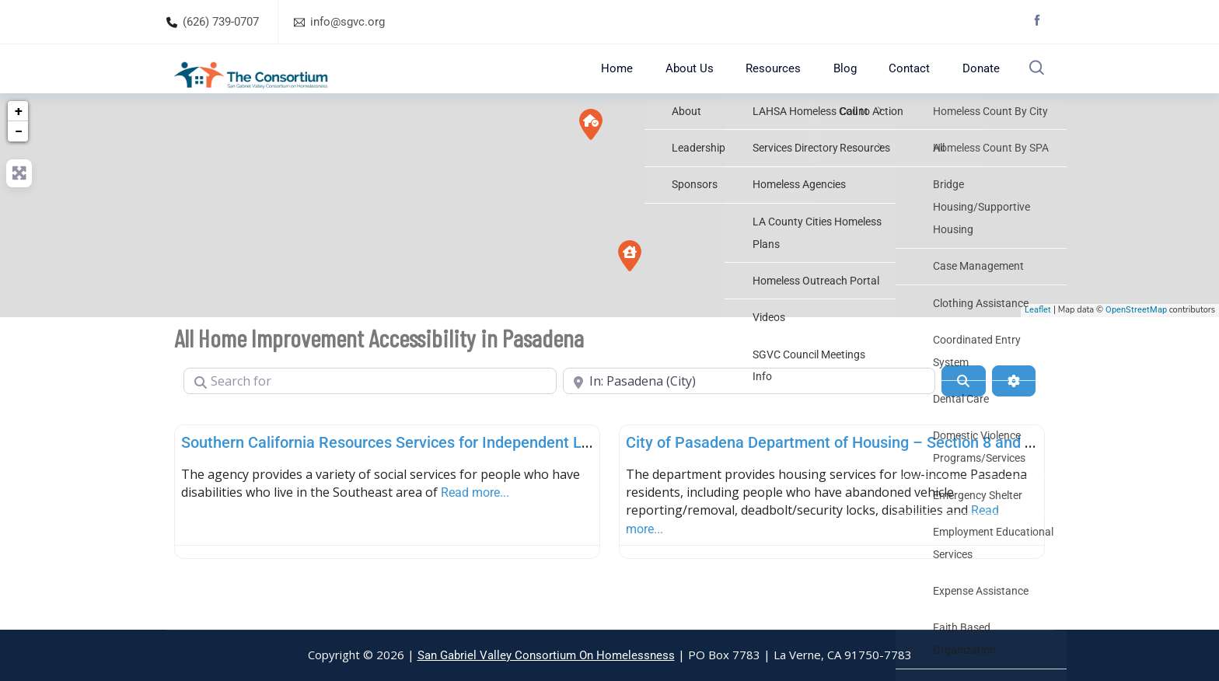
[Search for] (370, 409)
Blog (852, 82)
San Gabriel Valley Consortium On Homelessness (546, 655)
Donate (971, 82)
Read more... (475, 521)
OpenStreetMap (1136, 339)
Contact (908, 82)
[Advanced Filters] (1014, 409)
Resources (790, 82)
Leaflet (1038, 339)
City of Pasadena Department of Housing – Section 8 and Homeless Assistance (900, 471)
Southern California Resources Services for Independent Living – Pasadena (441, 471)
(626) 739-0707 (221, 22)
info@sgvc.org (347, 22)
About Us (715, 82)
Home (652, 82)
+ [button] (19, 139)
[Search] (963, 409)
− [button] (19, 160)
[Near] (749, 409)
